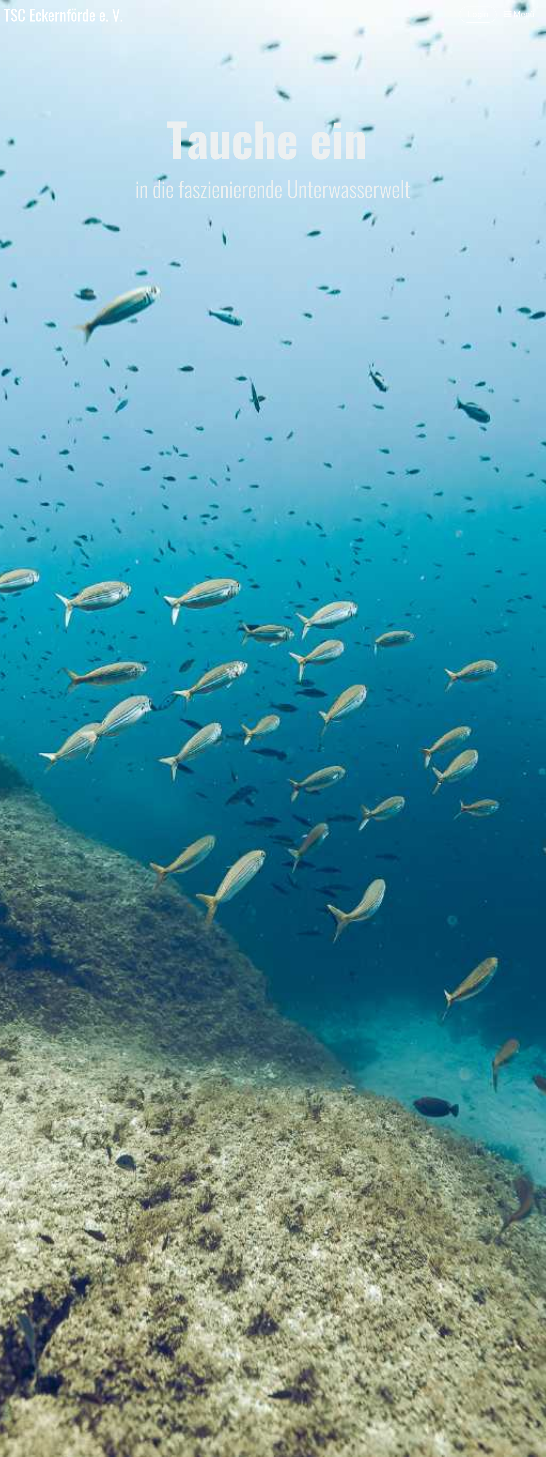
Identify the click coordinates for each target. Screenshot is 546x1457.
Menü (519, 14)
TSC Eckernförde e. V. (63, 14)
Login (478, 14)
